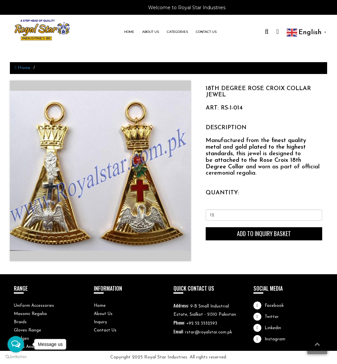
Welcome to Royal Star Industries (186, 8)
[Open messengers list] (16, 344)
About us (150, 32)
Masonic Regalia (30, 314)
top (317, 344)
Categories (177, 32)
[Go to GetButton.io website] (15, 357)
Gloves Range (27, 330)
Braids (20, 322)
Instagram (269, 340)
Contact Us (105, 330)
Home (129, 32)
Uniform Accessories (34, 305)
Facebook (268, 306)
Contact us (206, 32)
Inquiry (100, 322)
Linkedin (267, 329)
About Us (103, 314)
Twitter (266, 318)
